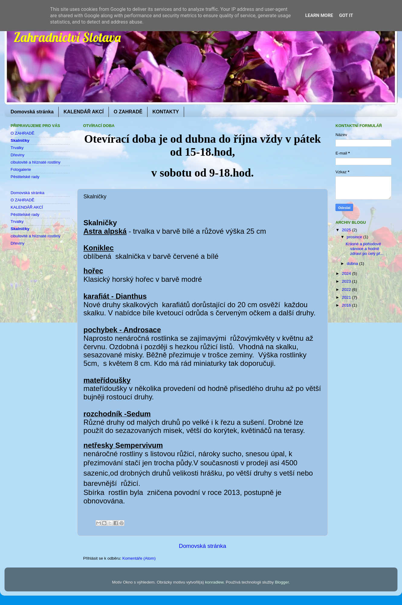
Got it (346, 15)
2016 (347, 305)
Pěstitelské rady (25, 176)
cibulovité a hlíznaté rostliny (35, 162)
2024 (347, 273)
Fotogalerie (21, 169)
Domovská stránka (32, 111)
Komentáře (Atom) (139, 558)
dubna (353, 263)
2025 (347, 230)
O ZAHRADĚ (128, 111)
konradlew (214, 582)
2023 (347, 281)
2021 (347, 297)
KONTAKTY (165, 111)
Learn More (319, 15)
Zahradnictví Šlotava (67, 37)
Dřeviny (17, 155)
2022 (347, 289)
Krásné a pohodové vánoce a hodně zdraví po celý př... (365, 249)
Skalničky (20, 140)
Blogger (282, 582)
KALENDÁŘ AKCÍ (83, 111)
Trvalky (17, 147)
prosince (355, 237)
